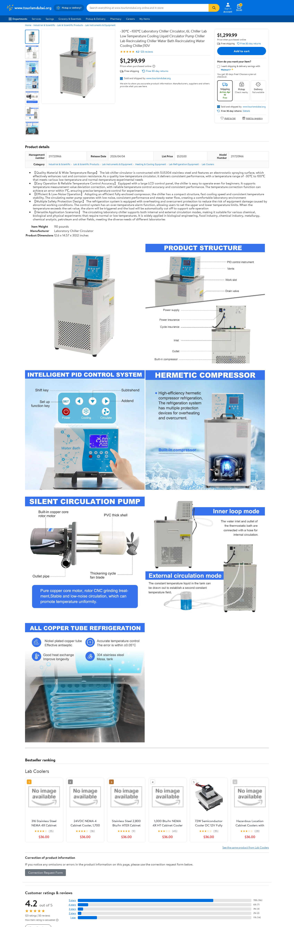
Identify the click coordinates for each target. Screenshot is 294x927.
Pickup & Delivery (96, 19)
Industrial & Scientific (44, 25)
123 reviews (147, 51)
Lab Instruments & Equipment (100, 25)
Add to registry (252, 118)
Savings (50, 19)
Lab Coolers (208, 164)
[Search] (214, 8)
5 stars (72, 900)
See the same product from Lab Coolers (245, 847)
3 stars (72, 908)
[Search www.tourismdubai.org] (148, 8)
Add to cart (241, 51)
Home (28, 25)
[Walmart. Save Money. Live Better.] (28, 7)
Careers (130, 19)
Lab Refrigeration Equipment (184, 164)
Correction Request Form (45, 872)
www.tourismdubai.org (158, 78)
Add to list (228, 118)
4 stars (72, 904)
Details (246, 111)
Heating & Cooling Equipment (150, 164)
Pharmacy (115, 19)
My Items (144, 19)
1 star (73, 917)
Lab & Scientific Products (70, 25)
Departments (18, 19)
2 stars (72, 913)
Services (36, 19)
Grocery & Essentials (69, 19)
